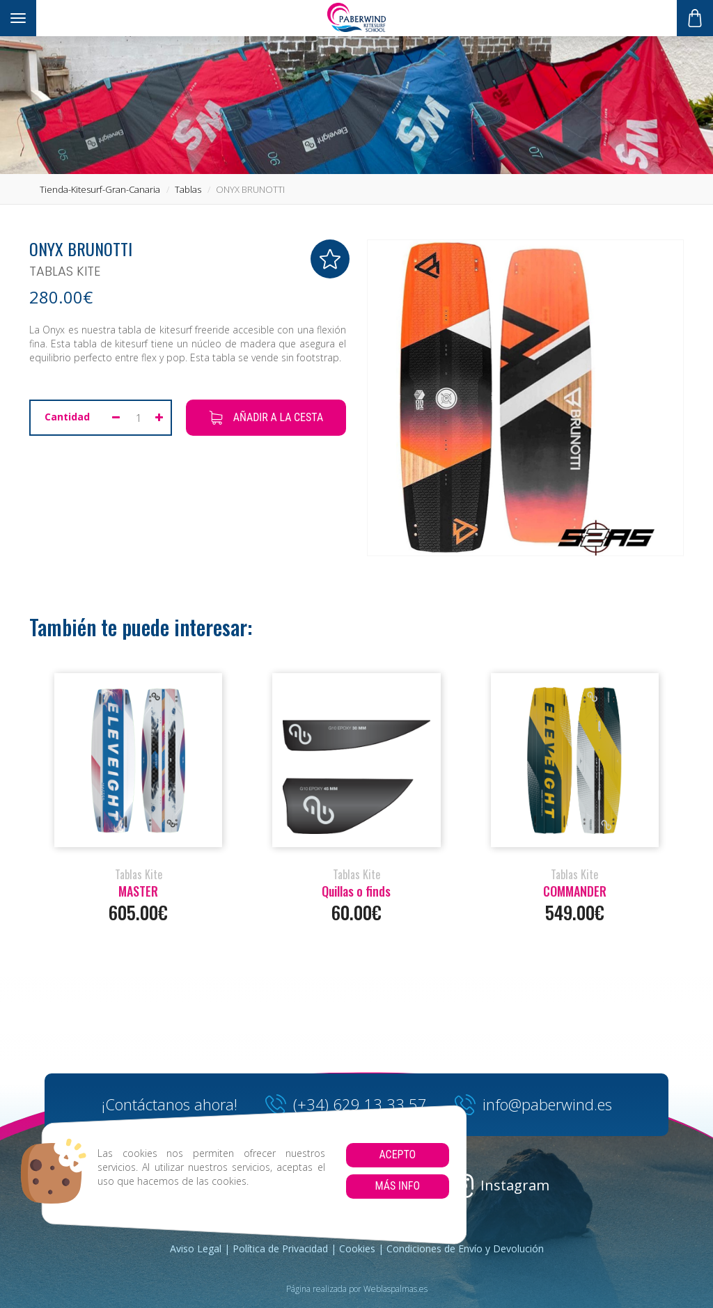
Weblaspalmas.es (395, 1289)
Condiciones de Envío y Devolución (465, 1248)
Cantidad (67, 416)
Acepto (397, 1154)
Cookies (357, 1248)
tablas (188, 189)
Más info (397, 1185)
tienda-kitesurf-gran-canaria (100, 189)
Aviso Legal (195, 1248)
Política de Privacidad (280, 1248)
